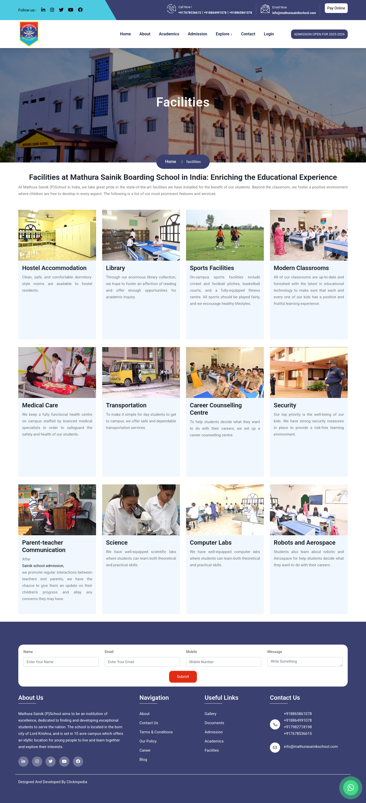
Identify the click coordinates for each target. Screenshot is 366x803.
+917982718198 (298, 727)
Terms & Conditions (156, 732)
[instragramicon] (37, 761)
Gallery (210, 713)
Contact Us (149, 723)
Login (269, 34)
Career (145, 750)
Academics (169, 34)
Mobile (191, 652)
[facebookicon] (78, 761)
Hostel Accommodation (54, 268)
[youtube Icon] (70, 10)
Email (109, 652)
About (145, 34)
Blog (143, 759)
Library (115, 268)
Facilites (212, 750)
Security (285, 405)
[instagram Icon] (52, 10)
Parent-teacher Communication (44, 546)
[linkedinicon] (23, 761)
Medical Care (40, 405)
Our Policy (148, 741)
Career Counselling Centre (216, 409)
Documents (214, 723)
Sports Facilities (212, 268)
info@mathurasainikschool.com (294, 13)
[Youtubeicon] (64, 761)
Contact (248, 34)
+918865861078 (240, 12)
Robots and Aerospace (305, 542)
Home (125, 34)
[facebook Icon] (80, 10)
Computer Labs (211, 542)
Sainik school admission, (43, 565)
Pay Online (336, 8)
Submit (183, 676)
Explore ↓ (224, 34)
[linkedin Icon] (43, 10)
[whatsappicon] (350, 787)
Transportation (126, 405)
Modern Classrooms (301, 268)
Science (117, 542)
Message (274, 652)
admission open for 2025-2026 (319, 34)
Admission (197, 34)
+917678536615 (189, 12)
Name (28, 652)
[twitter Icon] (61, 10)
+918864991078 (215, 12)
